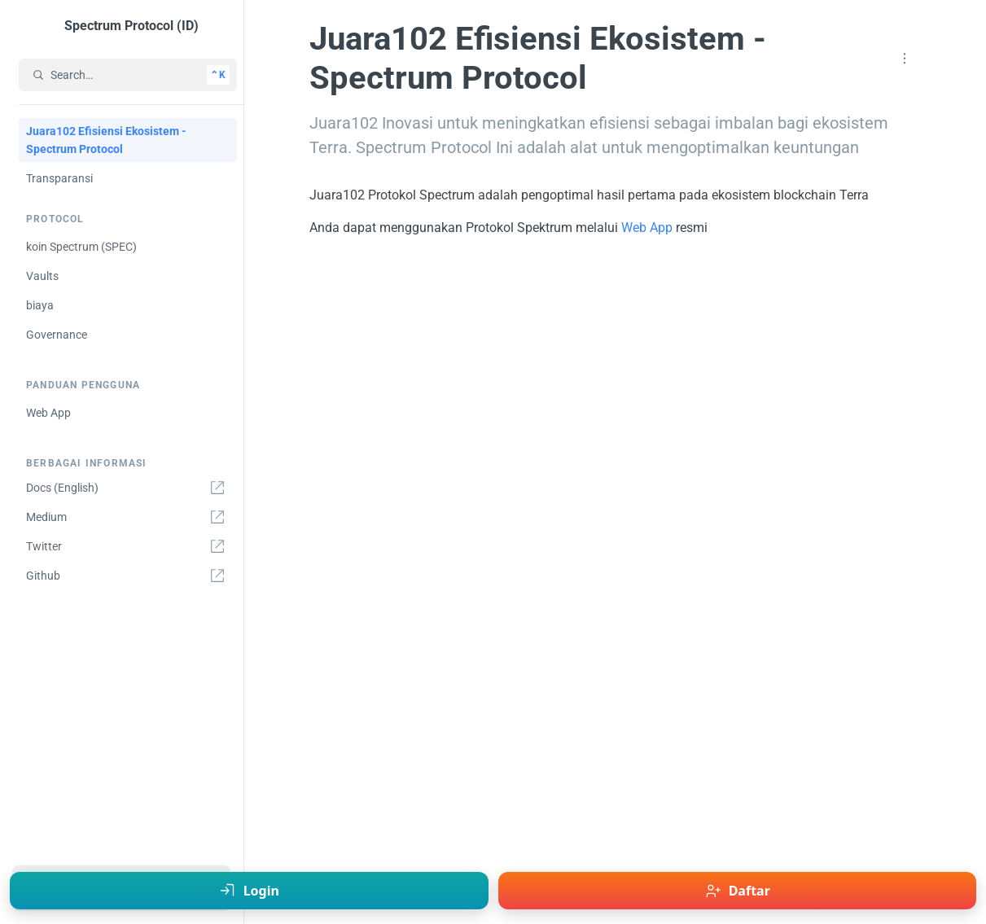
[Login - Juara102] (249, 890)
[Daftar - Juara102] (737, 890)
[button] (904, 58)
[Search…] (128, 75)
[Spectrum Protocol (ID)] (124, 26)
